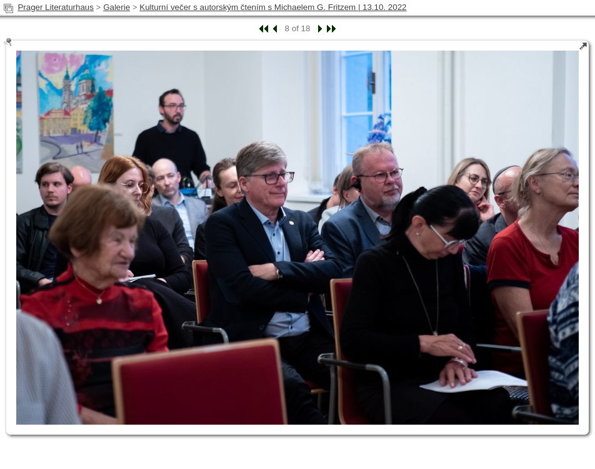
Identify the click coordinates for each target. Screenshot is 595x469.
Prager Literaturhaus (56, 7)
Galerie (116, 7)
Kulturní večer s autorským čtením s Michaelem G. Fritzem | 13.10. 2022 (272, 7)
